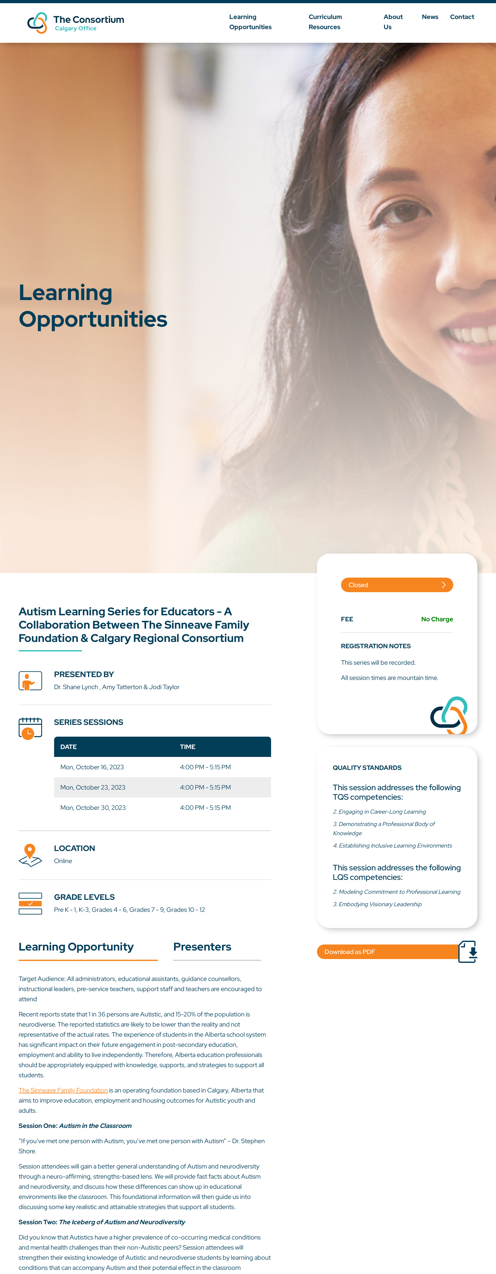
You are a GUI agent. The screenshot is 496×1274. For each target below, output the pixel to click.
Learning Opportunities (266, 21)
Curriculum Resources (345, 21)
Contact (465, 21)
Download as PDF (350, 952)
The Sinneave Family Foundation (63, 1090)
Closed (358, 585)
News (435, 21)
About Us (402, 21)
